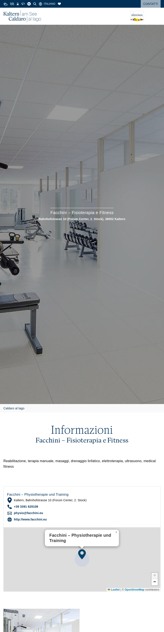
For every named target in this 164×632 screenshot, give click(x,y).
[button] (82, 554)
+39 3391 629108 (26, 506)
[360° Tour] (23, 4)
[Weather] (5, 4)
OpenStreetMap (134, 589)
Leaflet (114, 589)
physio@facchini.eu (28, 513)
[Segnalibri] (59, 4)
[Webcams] (18, 4)
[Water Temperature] (12, 4)
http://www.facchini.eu (30, 519)
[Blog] (29, 4)
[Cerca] (34, 3)
